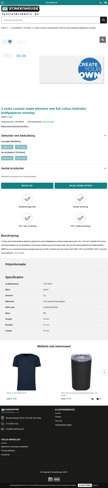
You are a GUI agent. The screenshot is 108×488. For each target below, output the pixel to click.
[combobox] (50, 20)
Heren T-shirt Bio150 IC (16, 393)
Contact (58, 417)
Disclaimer (5, 455)
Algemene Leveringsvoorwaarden (14, 447)
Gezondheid (17, 28)
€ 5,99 (66, 398)
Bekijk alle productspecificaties (15, 126)
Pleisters (27, 28)
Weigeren (95, 485)
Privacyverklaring (8, 451)
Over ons (58, 421)
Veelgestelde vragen (63, 425)
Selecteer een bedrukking (18, 135)
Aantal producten (12, 168)
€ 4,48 (11, 398)
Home (3, 28)
